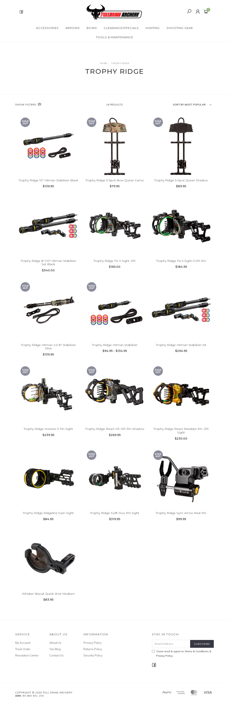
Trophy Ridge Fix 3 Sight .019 (115, 265)
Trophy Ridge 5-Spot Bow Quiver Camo (114, 180)
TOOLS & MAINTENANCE (114, 37)
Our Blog (55, 649)
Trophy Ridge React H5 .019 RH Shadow (114, 433)
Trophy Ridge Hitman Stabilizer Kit (181, 349)
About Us (55, 642)
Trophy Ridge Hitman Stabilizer (115, 349)
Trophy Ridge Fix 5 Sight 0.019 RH (181, 265)
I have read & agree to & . (181, 653)
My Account (22, 642)
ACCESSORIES (47, 28)
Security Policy (92, 655)
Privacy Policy (92, 642)
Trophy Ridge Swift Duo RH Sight (114, 517)
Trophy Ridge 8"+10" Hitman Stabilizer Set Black (48, 267)
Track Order (22, 649)
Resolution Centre (26, 655)
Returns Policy (92, 649)
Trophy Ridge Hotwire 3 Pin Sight (48, 433)
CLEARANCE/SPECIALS (121, 28)
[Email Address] (171, 644)
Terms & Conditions (197, 651)
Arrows (72, 28)
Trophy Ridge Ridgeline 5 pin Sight (48, 517)
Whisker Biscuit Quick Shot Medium (48, 598)
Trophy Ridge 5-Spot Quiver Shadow (181, 180)
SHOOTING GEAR (179, 28)
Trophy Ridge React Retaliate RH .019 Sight (181, 435)
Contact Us (56, 655)
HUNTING (153, 28)
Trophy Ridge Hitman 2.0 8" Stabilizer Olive (48, 351)
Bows (92, 28)
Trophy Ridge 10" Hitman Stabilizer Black (48, 180)
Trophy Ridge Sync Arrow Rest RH (181, 517)
